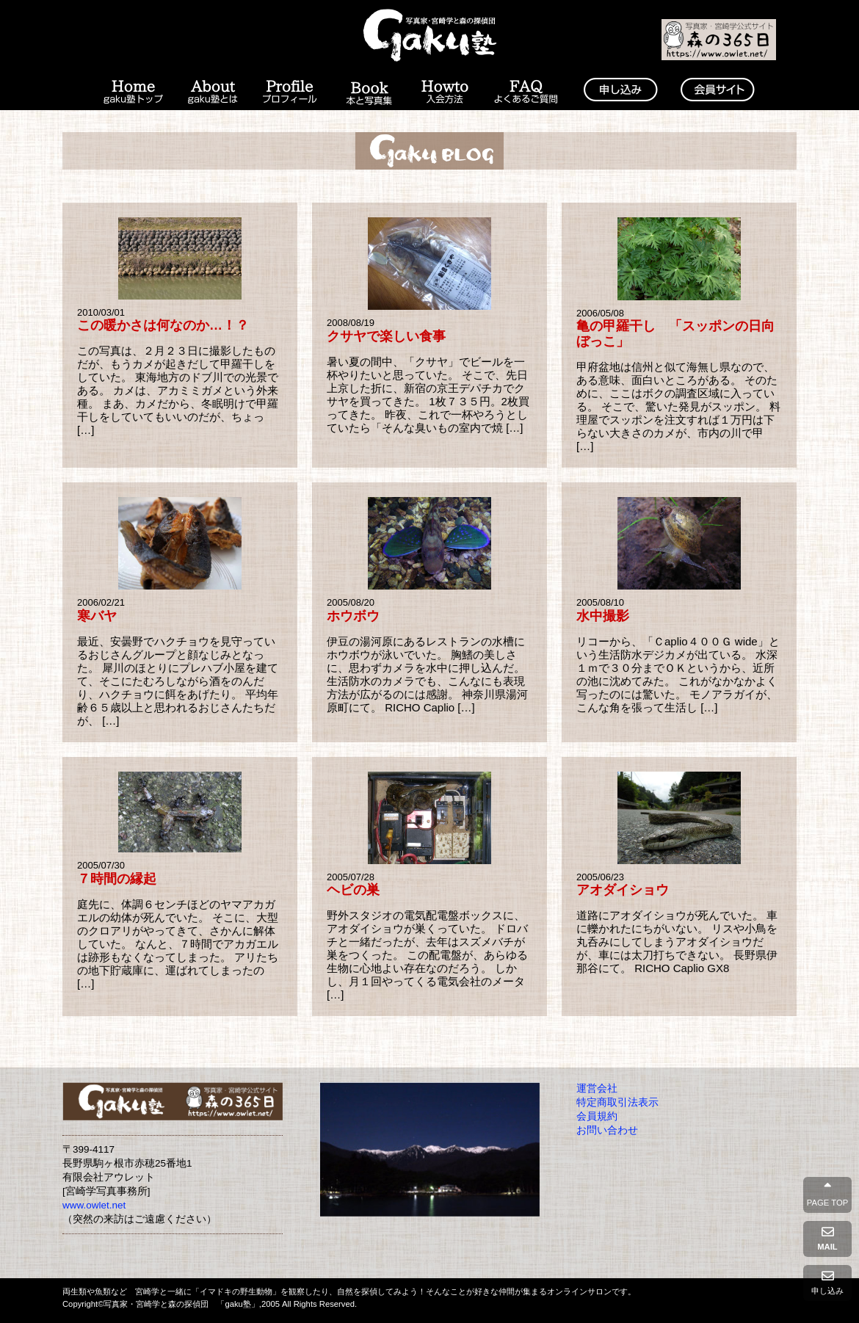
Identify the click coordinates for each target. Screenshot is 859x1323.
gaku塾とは (213, 92)
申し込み (827, 1282)
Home (132, 92)
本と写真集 (368, 92)
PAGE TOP (827, 1194)
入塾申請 (620, 92)
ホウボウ (353, 616)
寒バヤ (97, 616)
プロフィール (290, 92)
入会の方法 (444, 92)
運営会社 (596, 1088)
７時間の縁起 (116, 878)
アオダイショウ (622, 889)
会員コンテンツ (717, 92)
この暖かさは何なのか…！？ (163, 325)
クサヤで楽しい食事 (386, 336)
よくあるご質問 (526, 92)
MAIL (827, 1238)
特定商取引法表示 (617, 1102)
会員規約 (596, 1116)
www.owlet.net (94, 1205)
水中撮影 (602, 616)
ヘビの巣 (353, 889)
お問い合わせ (607, 1130)
